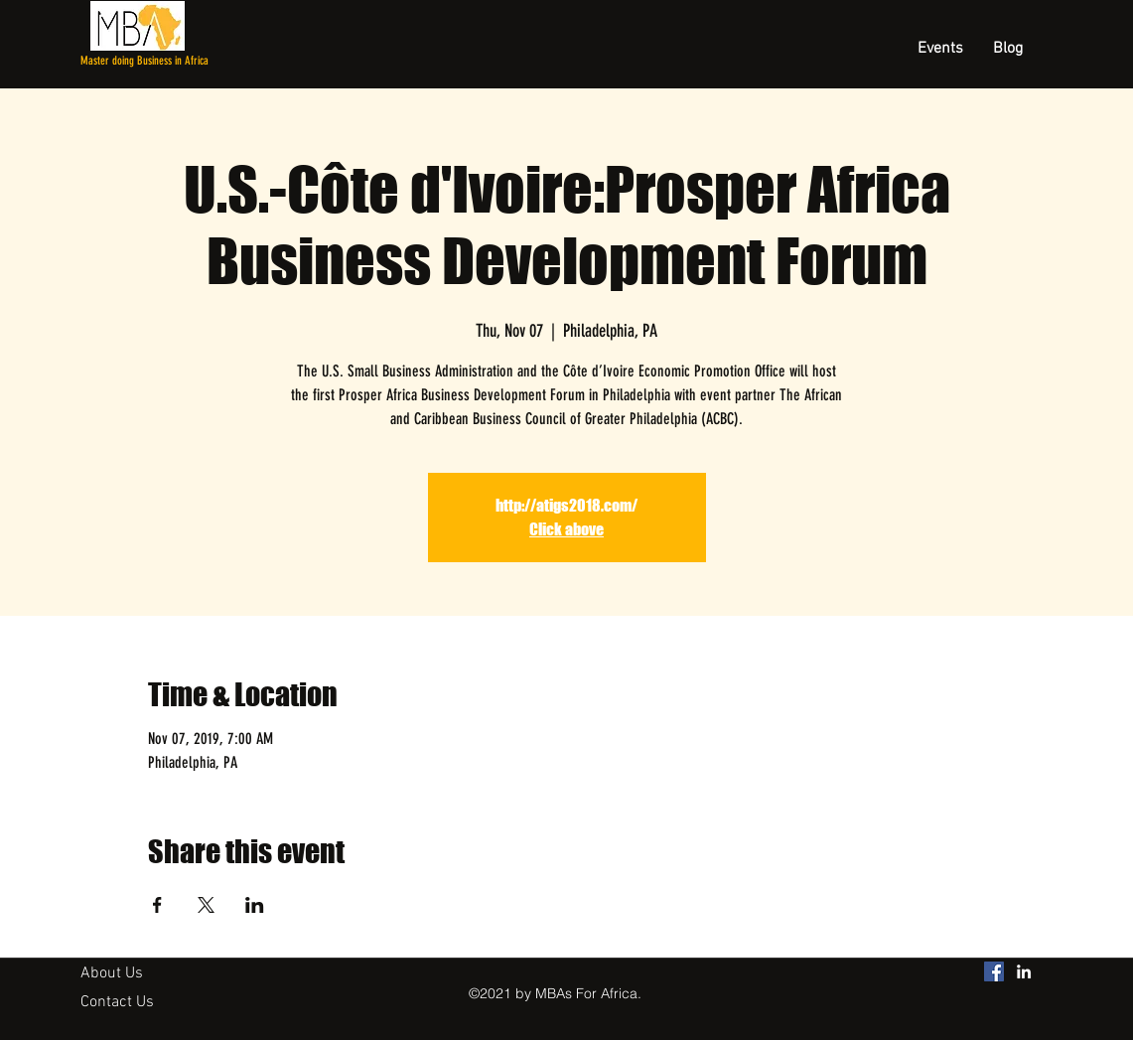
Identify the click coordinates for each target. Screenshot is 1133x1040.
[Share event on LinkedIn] (254, 905)
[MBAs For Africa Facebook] (994, 971)
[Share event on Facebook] (157, 905)
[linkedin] (1024, 971)
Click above (566, 529)
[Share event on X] (206, 905)
